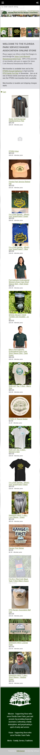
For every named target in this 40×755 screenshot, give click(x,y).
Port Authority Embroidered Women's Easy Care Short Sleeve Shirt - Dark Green (19, 282)
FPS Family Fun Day (10, 73)
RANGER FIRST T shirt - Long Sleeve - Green (18, 516)
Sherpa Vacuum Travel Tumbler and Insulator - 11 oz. (19, 317)
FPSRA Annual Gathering (12, 71)
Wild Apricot (21, 751)
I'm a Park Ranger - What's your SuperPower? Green (19, 215)
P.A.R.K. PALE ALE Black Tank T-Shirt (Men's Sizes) (19, 580)
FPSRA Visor (14, 151)
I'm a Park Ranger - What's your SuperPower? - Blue (19, 248)
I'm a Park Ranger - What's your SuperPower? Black (19, 483)
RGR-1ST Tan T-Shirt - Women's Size (17, 451)
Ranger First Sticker (16, 548)
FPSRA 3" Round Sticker (18, 419)
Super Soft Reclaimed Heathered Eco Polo (17, 120)
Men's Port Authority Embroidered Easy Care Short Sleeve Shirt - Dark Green (18, 352)
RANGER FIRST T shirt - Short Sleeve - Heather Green (18, 677)
